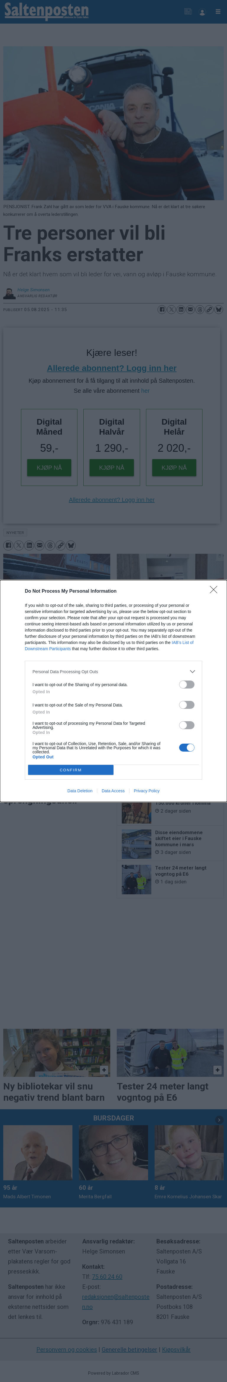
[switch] (186, 684)
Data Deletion (80, 790)
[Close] (215, 591)
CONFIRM (71, 770)
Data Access (113, 790)
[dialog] (113, 691)
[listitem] (113, 671)
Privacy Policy (147, 790)
